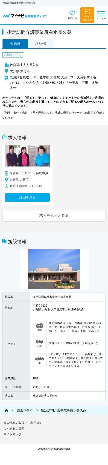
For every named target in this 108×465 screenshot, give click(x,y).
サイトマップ (12, 434)
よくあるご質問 (13, 428)
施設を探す (25, 410)
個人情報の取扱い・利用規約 (22, 423)
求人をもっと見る (54, 215)
